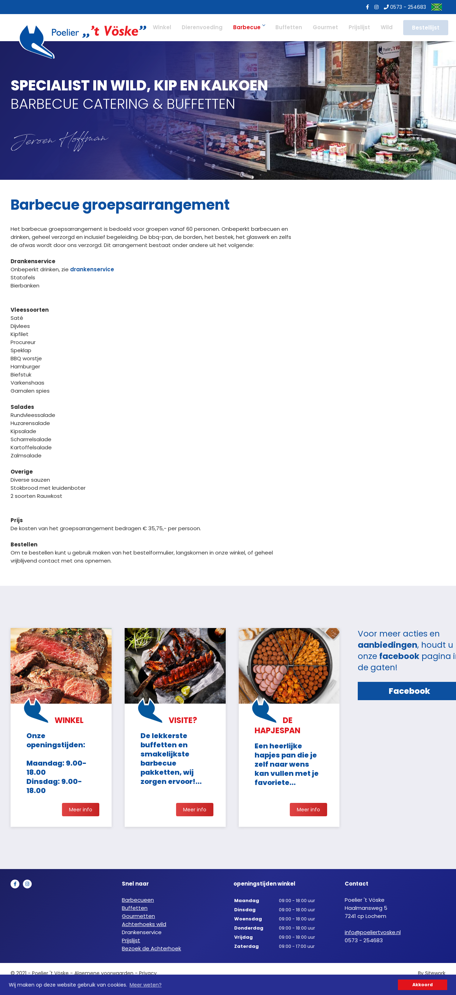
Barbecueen (138, 901)
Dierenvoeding (199, 27)
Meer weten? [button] (146, 984)
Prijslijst (356, 27)
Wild (384, 27)
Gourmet (322, 27)
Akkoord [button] (422, 985)
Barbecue (246, 27)
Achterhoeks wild (144, 926)
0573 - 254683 (402, 7)
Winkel (159, 27)
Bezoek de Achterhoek (151, 950)
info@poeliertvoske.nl (373, 934)
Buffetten (286, 27)
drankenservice (92, 269)
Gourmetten (138, 917)
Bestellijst (423, 27)
